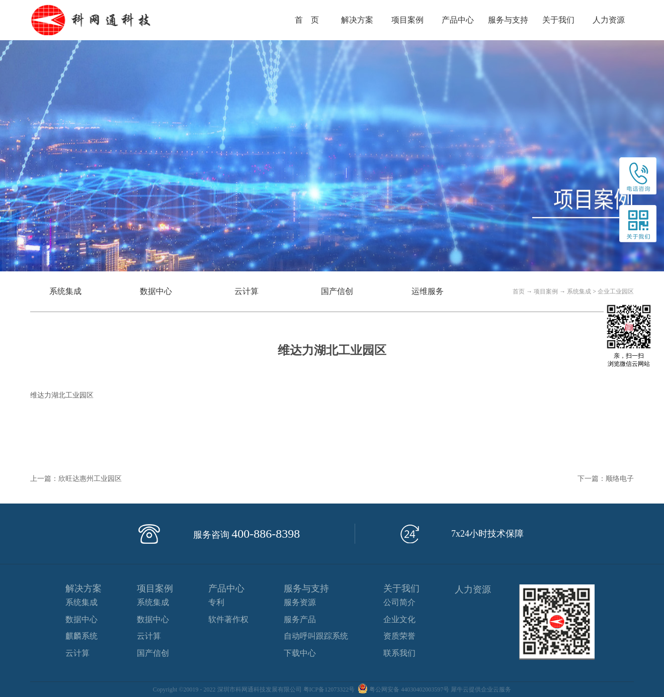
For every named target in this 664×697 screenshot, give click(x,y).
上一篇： (76, 478)
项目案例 (546, 291)
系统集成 (579, 291)
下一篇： (605, 478)
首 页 (307, 20)
